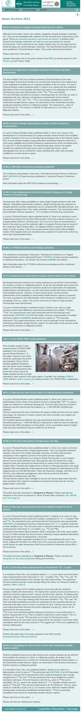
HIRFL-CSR (18, 585)
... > (32, 54)
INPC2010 (15, 176)
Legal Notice (44, 711)
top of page (72, 711)
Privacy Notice (58, 711)
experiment (48, 221)
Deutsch (43, 10)
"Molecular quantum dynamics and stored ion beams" (34, 39)
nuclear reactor (24, 379)
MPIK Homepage (12, 10)
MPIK (52, 58)
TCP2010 (49, 257)
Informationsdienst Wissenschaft (20, 637)
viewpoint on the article (15, 558)
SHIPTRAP (21, 315)
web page (13, 498)
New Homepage (29, 10)
